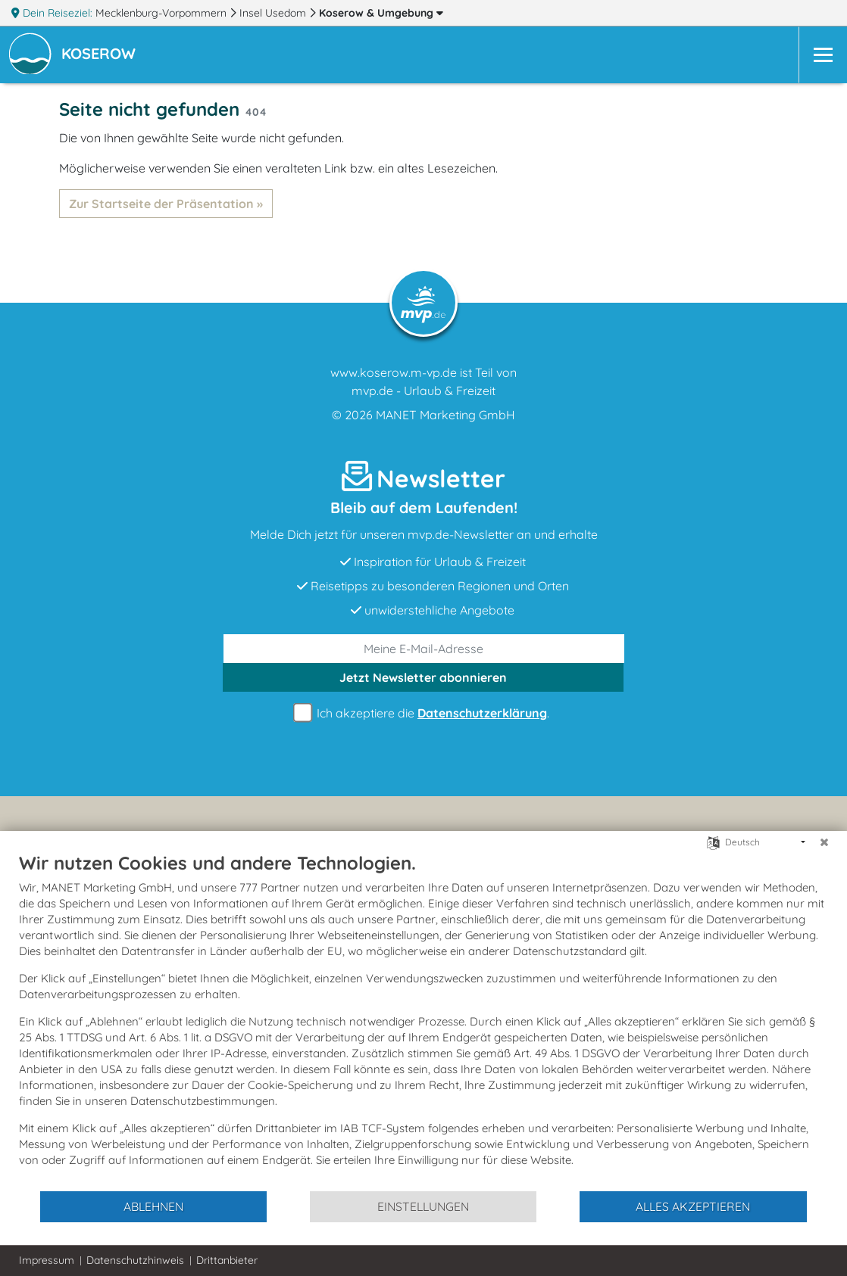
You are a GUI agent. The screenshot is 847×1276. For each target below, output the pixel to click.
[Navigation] (823, 54)
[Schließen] (824, 842)
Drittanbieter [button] (227, 1260)
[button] (101, 55)
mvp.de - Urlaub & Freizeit (423, 390)
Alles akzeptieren (693, 1206)
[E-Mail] (423, 648)
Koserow (381, 13)
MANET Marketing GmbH (445, 414)
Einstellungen (423, 1206)
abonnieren (423, 677)
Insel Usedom (274, 13)
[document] (423, 1020)
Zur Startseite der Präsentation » (166, 203)
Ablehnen (153, 1206)
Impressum (46, 1260)
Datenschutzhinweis (135, 1260)
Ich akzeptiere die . (423, 713)
